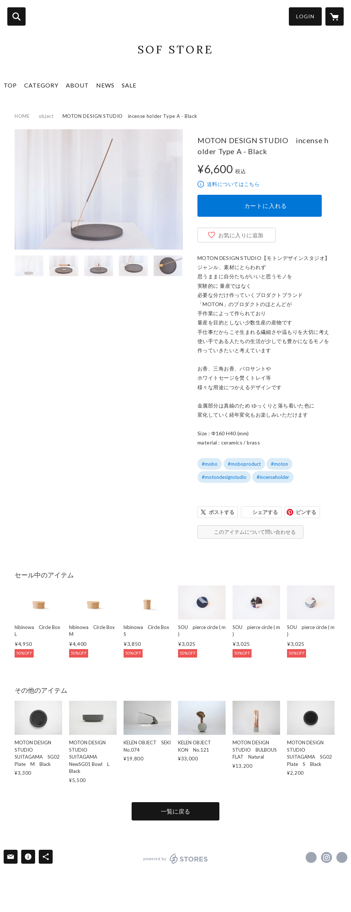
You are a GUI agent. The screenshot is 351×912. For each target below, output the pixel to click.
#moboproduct (244, 464)
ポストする (221, 512)
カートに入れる (265, 205)
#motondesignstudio (224, 477)
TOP (10, 85)
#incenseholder (273, 477)
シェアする (265, 512)
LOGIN (305, 16)
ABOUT (77, 85)
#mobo (210, 464)
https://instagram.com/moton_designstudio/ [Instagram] (326, 857)
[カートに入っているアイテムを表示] (334, 16)
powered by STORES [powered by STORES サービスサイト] (175, 858)
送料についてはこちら (233, 184)
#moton (279, 464)
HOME (22, 116)
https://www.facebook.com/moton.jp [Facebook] (311, 857)
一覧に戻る (175, 811)
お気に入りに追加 (241, 235)
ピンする (306, 512)
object (46, 116)
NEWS (105, 85)
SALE (129, 85)
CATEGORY (41, 85)
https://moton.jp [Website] (341, 857)
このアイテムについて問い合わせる (255, 532)
